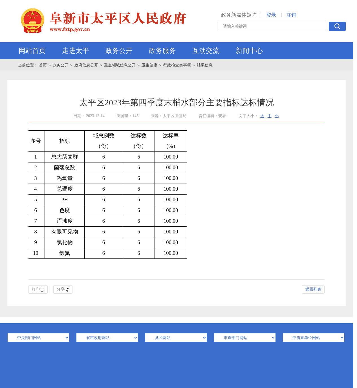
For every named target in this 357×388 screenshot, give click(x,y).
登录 (271, 15)
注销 (291, 15)
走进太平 (75, 50)
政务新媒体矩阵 (239, 15)
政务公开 (119, 50)
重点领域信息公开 (120, 65)
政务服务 (162, 50)
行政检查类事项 (177, 65)
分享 (63, 289)
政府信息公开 (86, 65)
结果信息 (205, 65)
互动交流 (205, 50)
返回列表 (313, 289)
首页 (43, 65)
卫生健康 (149, 65)
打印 (38, 289)
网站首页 (32, 50)
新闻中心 (249, 50)
